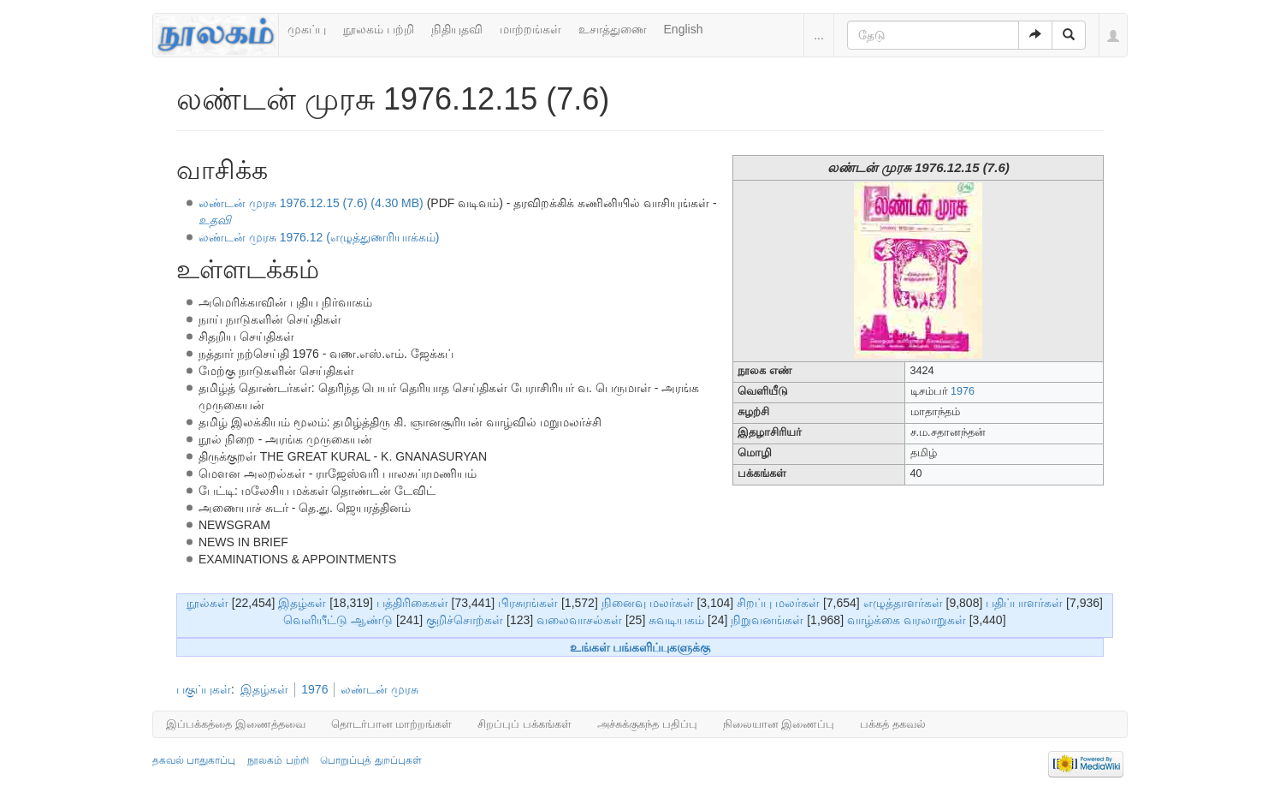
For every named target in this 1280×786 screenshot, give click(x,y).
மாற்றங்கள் (530, 29)
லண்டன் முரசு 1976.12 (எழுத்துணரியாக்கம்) (319, 237)
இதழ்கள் (302, 603)
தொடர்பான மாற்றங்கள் (392, 724)
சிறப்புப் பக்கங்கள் (524, 724)
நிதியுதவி (457, 29)
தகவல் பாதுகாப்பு (193, 760)
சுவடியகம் (676, 620)
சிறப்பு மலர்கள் (778, 603)
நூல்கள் (207, 603)
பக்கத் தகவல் (893, 724)
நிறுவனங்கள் (767, 620)
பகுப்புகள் (203, 689)
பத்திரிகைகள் (412, 603)
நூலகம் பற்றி (378, 29)
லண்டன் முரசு (379, 689)
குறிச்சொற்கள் (464, 620)
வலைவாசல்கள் (579, 620)
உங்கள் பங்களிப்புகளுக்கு (640, 647)
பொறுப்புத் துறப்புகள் (370, 760)
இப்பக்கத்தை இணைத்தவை (235, 724)
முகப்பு (306, 29)
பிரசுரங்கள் (528, 603)
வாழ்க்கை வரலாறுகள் (906, 620)
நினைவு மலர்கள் (647, 603)
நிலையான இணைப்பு (779, 724)
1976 (963, 391)
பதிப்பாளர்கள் (1024, 603)
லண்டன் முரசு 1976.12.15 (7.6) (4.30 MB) (311, 203)
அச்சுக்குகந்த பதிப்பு (647, 724)
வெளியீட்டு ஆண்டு (338, 620)
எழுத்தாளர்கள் (903, 603)
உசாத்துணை (612, 29)
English (683, 29)
